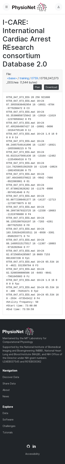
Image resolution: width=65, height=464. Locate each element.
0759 (34, 78)
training (24, 78)
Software (8, 419)
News (6, 396)
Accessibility (32, 453)
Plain (37, 87)
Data (5, 413)
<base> (12, 78)
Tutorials (8, 432)
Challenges (9, 425)
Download (51, 87)
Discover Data (11, 377)
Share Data (9, 383)
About (6, 389)
